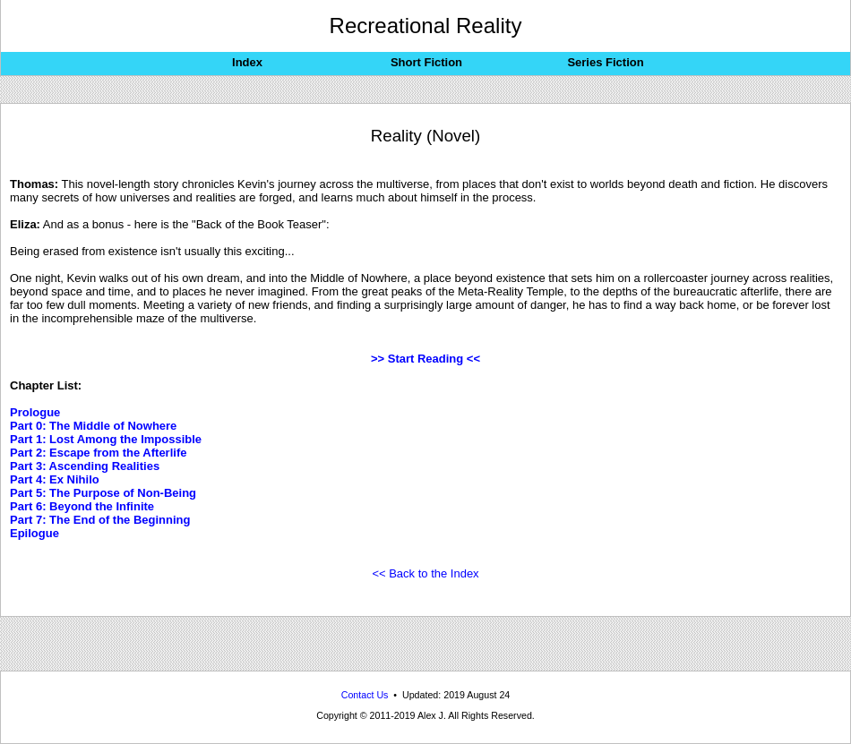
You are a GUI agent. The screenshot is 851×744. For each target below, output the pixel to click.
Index (247, 62)
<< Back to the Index (425, 573)
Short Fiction (426, 62)
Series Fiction (605, 62)
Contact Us (365, 694)
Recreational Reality (426, 25)
